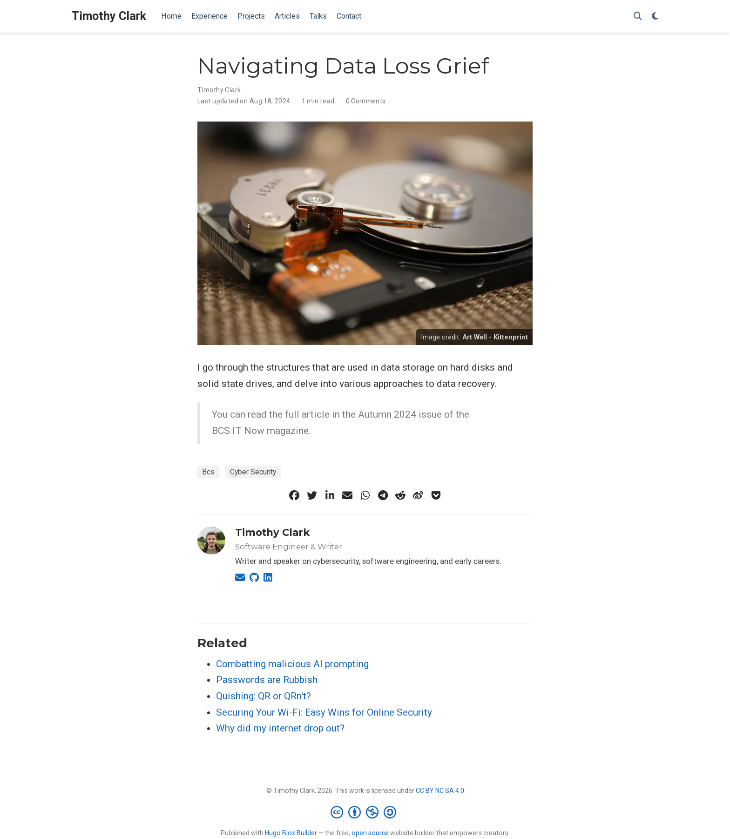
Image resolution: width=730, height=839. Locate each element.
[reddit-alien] (400, 495)
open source (370, 833)
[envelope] (347, 495)
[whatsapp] (365, 495)
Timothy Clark (109, 16)
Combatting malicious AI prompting (292, 664)
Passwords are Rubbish (267, 679)
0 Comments (366, 101)
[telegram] (383, 495)
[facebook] (294, 495)
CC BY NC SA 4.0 (440, 790)
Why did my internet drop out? (280, 728)
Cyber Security (253, 471)
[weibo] (418, 495)
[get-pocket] (436, 495)
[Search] (638, 16)
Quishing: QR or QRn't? (263, 696)
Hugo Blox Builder (291, 833)
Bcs (208, 471)
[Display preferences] (655, 16)
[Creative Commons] (365, 812)
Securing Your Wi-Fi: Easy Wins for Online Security (324, 712)
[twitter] (312, 495)
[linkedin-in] (330, 495)
